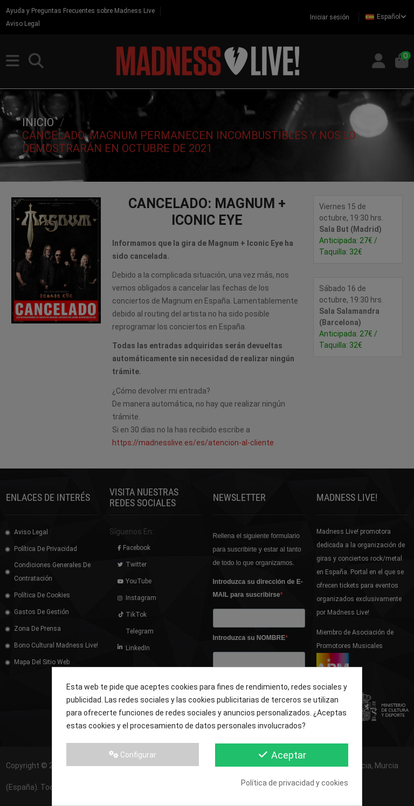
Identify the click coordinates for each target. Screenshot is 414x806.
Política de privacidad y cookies (294, 783)
